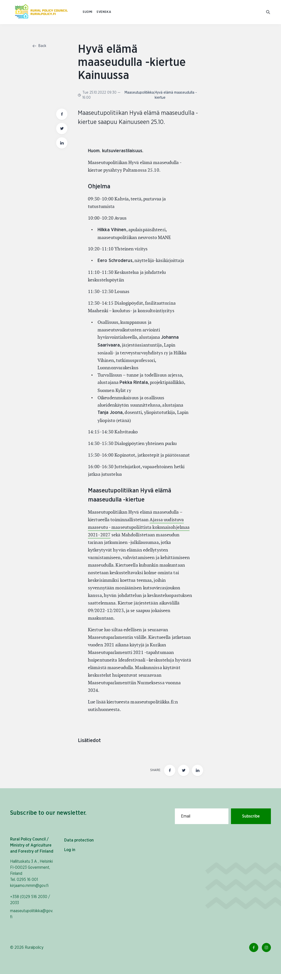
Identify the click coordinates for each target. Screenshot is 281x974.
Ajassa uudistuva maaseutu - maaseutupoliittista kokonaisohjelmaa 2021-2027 (139, 527)
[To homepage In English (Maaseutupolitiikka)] (41, 12)
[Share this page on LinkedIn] (197, 770)
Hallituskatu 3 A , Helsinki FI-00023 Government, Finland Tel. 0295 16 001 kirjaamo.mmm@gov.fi (31, 873)
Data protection (79, 840)
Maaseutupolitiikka (139, 92)
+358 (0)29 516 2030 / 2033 (30, 900)
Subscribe (251, 816)
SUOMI (87, 12)
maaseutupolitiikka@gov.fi (31, 914)
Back (39, 46)
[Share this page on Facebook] (169, 770)
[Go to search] (268, 12)
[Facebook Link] (253, 947)
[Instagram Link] (266, 947)
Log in (69, 850)
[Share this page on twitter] (183, 770)
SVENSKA (104, 12)
